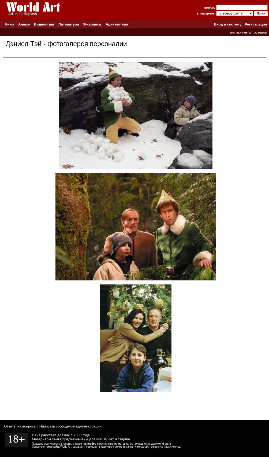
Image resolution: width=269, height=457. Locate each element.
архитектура (173, 446)
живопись (157, 446)
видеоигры (106, 446)
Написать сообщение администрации (70, 426)
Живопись (92, 24)
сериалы (91, 446)
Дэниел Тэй (24, 43)
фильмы (78, 446)
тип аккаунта (240, 32)
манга (129, 446)
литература (142, 446)
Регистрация (256, 24)
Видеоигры (44, 24)
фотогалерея (67, 43)
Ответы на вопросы (20, 426)
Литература (68, 24)
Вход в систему (227, 24)
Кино (9, 24)
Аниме (24, 24)
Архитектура (117, 24)
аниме (118, 446)
